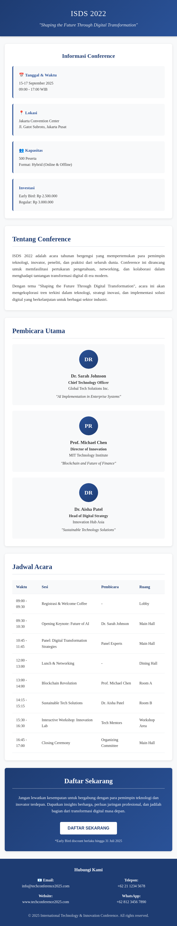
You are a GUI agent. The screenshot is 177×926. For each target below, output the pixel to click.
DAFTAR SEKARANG (88, 828)
